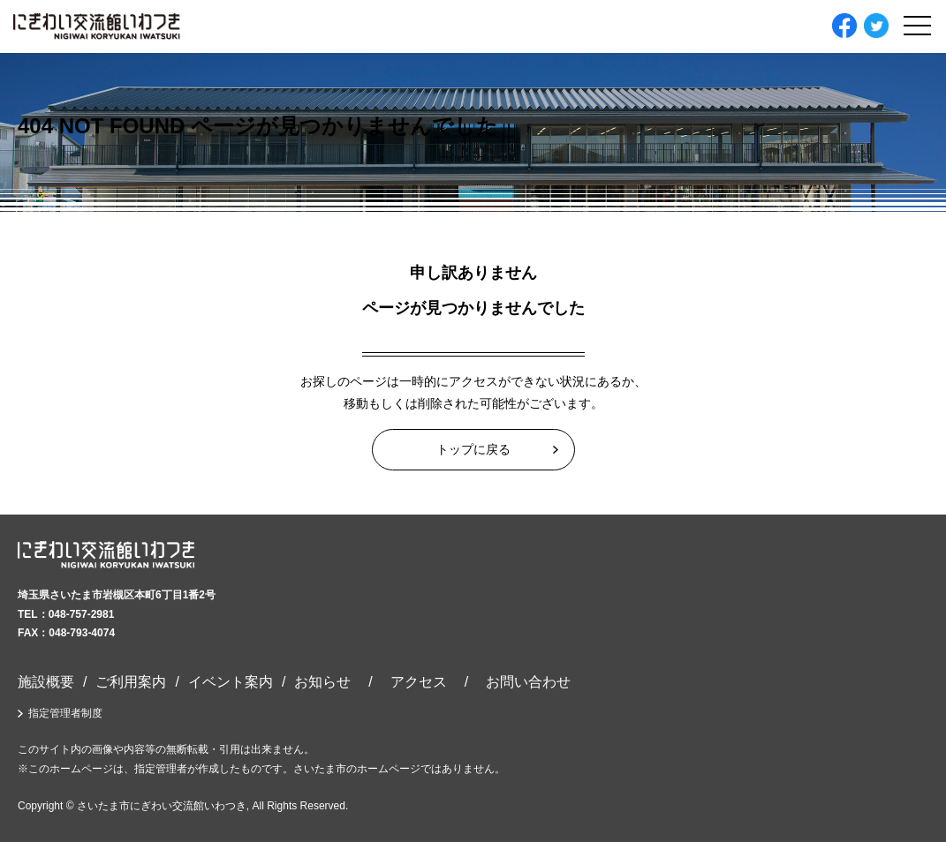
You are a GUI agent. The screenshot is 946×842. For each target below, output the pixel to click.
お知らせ (322, 681)
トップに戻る (473, 449)
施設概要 (46, 681)
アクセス (418, 681)
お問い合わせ (528, 681)
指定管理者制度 (65, 713)
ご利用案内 (130, 681)
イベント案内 (230, 681)
